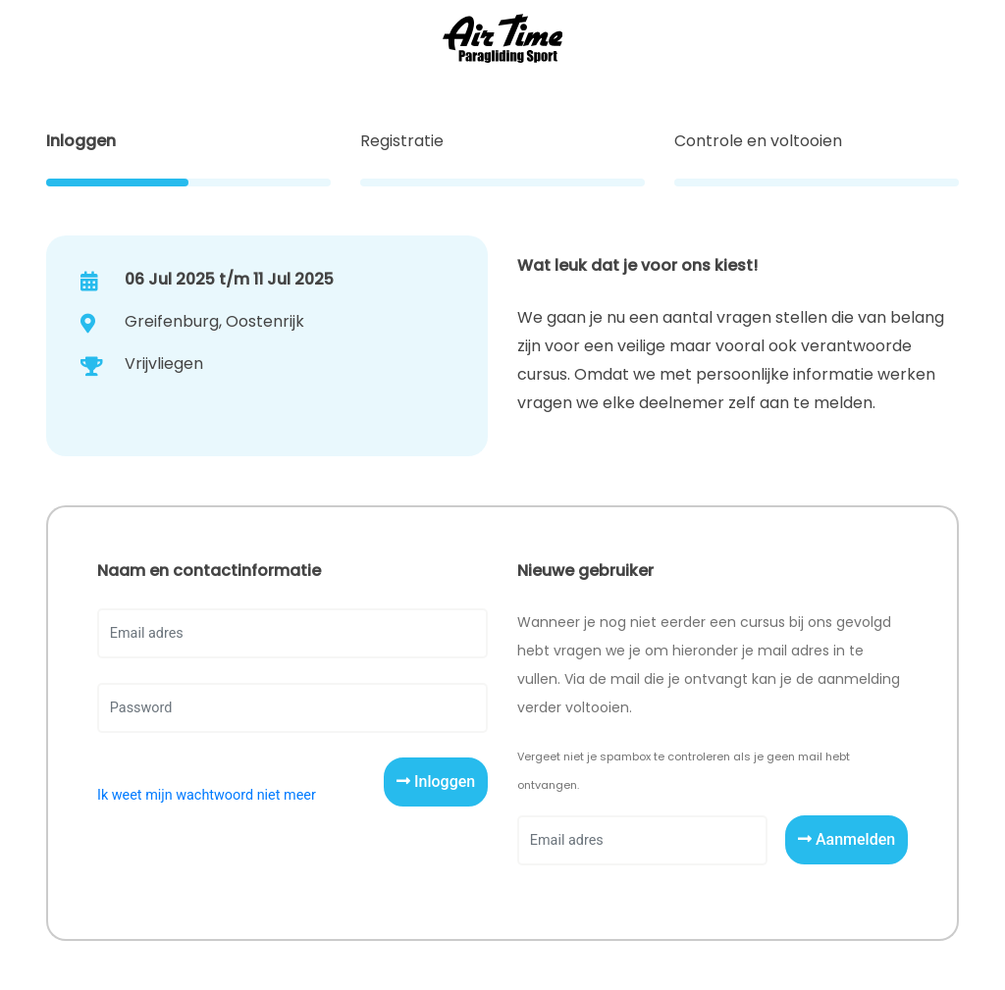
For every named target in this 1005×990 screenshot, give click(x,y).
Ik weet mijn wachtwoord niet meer (206, 795)
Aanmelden (846, 839)
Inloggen (436, 781)
